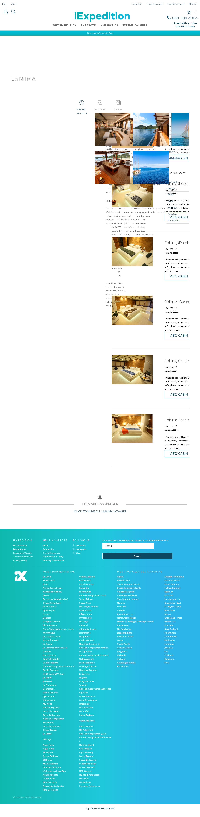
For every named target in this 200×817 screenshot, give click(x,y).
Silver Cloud (85, 595)
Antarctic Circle (172, 584)
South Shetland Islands (128, 587)
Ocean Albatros (50, 666)
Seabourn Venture (52, 770)
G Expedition (85, 617)
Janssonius (84, 707)
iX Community (20, 549)
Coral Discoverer (51, 714)
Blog (4, 3)
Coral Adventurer (51, 729)
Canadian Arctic (125, 617)
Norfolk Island (124, 632)
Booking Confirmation (54, 563)
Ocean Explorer (50, 759)
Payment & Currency (53, 560)
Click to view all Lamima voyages (100, 515)
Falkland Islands (172, 591)
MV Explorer (85, 785)
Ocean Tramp (50, 733)
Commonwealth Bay (127, 599)
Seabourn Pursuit (87, 767)
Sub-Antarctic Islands (127, 602)
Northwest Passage (126, 621)
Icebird (46, 617)
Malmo (46, 599)
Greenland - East (172, 606)
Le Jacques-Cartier (52, 640)
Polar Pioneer (50, 610)
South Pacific (123, 647)
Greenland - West (173, 621)
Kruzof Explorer (87, 759)
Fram (45, 587)
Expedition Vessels (22, 556)
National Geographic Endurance (95, 692)
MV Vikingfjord (86, 748)
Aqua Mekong (86, 756)
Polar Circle (170, 636)
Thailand (168, 658)
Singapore (122, 655)
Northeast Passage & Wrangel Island (135, 625)
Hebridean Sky (86, 587)
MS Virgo (47, 707)
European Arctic (172, 602)
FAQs (45, 549)
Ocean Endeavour (88, 763)
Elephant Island (124, 636)
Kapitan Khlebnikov (52, 595)
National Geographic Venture (93, 651)
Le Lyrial (47, 580)
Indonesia (169, 647)
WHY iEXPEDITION (63, 26)
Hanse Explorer (86, 718)
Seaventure (49, 692)
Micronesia (169, 625)
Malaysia (121, 658)
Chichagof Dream (87, 670)
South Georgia (171, 587)
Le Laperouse (85, 655)
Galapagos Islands (126, 666)
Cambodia (169, 662)
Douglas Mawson (51, 625)
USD (14, 3)
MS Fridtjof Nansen (88, 610)
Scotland (168, 599)
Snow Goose (49, 584)
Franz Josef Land (172, 610)
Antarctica (110, 26)
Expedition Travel (176, 3)
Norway (121, 606)
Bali (166, 655)
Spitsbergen (49, 613)
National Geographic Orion (92, 599)
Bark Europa (85, 584)
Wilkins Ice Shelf (125, 640)
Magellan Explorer (88, 673)
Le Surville (84, 677)
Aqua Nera (48, 748)
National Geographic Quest (92, 737)
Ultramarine (49, 703)
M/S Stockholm (50, 767)
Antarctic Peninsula (174, 580)
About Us (193, 3)
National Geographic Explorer (94, 658)
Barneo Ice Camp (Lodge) (55, 602)
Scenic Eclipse (86, 602)
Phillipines (169, 643)
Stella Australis (86, 662)
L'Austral (83, 628)
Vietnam (121, 662)
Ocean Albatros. (87, 724)
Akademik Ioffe (50, 778)
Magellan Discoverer (89, 647)
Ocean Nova (85, 606)
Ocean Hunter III (87, 699)
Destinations (19, 552)
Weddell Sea (123, 584)
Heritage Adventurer (89, 789)
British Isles (122, 670)
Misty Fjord (84, 640)
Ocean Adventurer (52, 606)
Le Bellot (47, 681)
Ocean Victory (86, 711)
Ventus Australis (87, 580)
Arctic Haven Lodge (53, 591)
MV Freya (83, 625)
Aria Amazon (85, 752)
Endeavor (47, 685)
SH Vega (47, 742)
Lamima (47, 655)
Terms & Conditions (23, 560)
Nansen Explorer (51, 711)
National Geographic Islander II (58, 670)
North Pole (169, 613)
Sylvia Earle (49, 699)
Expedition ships (136, 26)
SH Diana (47, 763)
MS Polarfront (86, 733)
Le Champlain (49, 688)
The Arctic (88, 26)
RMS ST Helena (50, 793)
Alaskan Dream (86, 643)
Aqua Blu (83, 696)
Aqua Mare (48, 752)
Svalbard (121, 610)
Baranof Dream (50, 643)
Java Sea (168, 651)
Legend (83, 681)
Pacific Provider (51, 673)
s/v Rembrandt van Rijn (54, 774)
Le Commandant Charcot (55, 651)
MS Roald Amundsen (89, 778)
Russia (120, 580)
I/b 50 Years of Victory (53, 677)
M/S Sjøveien (85, 774)
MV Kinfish (84, 714)
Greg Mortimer (86, 685)
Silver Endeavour (51, 718)
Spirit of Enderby (51, 662)
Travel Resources (155, 3)
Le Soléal (47, 737)
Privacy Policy (20, 563)
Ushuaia (47, 621)
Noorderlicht (49, 658)
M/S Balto (84, 782)
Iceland (121, 613)
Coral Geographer (88, 703)
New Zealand (171, 632)
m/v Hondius (85, 621)
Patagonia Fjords (125, 595)
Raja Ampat (123, 628)
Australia (168, 628)
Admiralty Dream (87, 632)
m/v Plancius (85, 613)
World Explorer (50, 696)
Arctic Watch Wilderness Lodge (58, 632)
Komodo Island (124, 651)
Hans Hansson (86, 729)
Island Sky (84, 591)
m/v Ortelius (49, 636)
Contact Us (137, 3)
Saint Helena (170, 640)
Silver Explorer (50, 628)
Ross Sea (168, 595)
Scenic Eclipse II (87, 666)
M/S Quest (48, 756)
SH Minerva (85, 636)
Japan (120, 643)
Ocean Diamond (87, 770)
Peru (166, 666)
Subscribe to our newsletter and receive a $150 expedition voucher (135, 544)
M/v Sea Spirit (50, 785)
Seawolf (83, 688)
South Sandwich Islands (129, 591)
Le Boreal (47, 647)
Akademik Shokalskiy (53, 789)
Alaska (167, 617)
